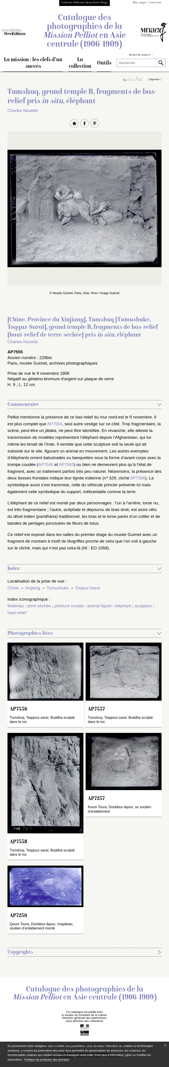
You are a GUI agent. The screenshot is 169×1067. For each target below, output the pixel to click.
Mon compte (140, 2)
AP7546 (45, 464)
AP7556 (18, 709)
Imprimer (155, 79)
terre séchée (39, 605)
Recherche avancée (141, 55)
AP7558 (18, 842)
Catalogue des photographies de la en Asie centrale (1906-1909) (84, 31)
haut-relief (16, 612)
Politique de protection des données (46, 1059)
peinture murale (69, 605)
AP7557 (96, 709)
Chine (12, 588)
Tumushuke (58, 588)
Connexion (155, 2)
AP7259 (18, 916)
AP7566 (137, 478)
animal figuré (99, 605)
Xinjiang (32, 588)
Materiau (15, 605)
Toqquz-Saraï (87, 588)
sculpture (143, 605)
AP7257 (96, 799)
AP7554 (54, 424)
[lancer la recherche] (160, 63)
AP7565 (66, 464)
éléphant (123, 605)
